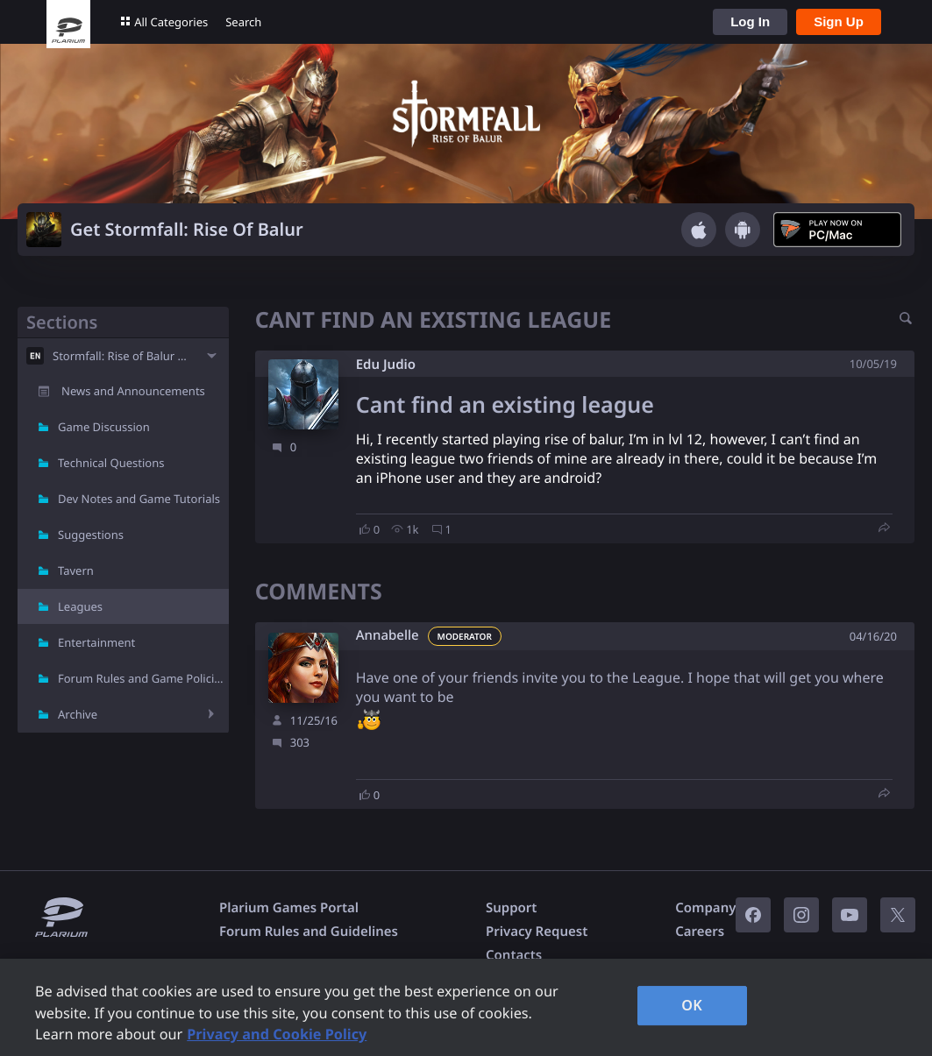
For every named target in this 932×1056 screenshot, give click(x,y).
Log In (750, 21)
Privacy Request (536, 931)
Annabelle (387, 635)
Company (705, 908)
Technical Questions (111, 463)
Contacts (514, 955)
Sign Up (839, 21)
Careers (699, 931)
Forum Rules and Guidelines (308, 931)
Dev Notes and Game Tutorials (139, 499)
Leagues (80, 606)
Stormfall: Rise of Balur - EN (123, 356)
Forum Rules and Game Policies (142, 678)
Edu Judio (386, 364)
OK (691, 1005)
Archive (77, 714)
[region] (466, 1007)
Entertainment (96, 642)
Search (243, 22)
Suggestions (91, 534)
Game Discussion (104, 427)
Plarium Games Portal (289, 908)
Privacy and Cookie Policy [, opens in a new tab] (276, 1034)
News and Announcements (133, 391)
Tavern (76, 570)
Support (511, 908)
